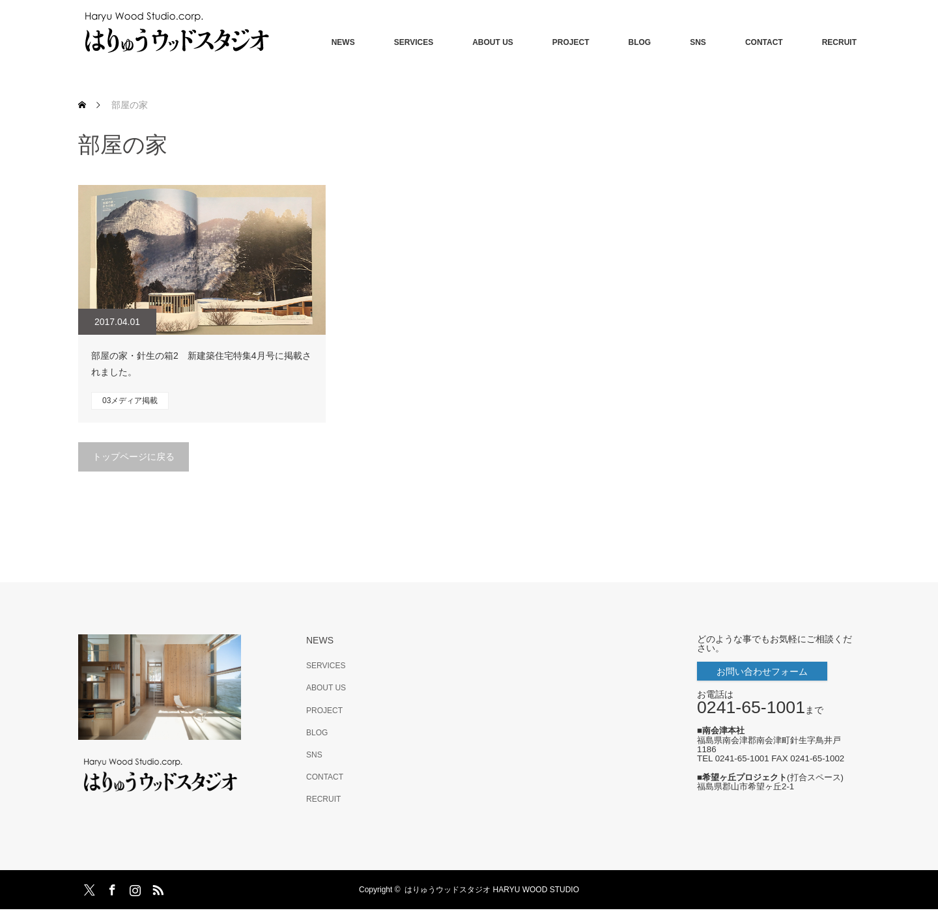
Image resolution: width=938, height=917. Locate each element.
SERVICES (413, 42)
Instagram (133, 887)
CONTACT (764, 42)
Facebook (111, 887)
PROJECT (571, 42)
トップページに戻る (133, 456)
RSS (156, 887)
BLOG (640, 42)
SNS (698, 42)
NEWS (343, 42)
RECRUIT (839, 42)
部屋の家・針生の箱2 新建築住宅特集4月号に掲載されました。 (201, 363)
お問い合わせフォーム (762, 671)
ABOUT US (492, 42)
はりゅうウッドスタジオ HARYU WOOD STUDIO (496, 889)
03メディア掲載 (130, 400)
